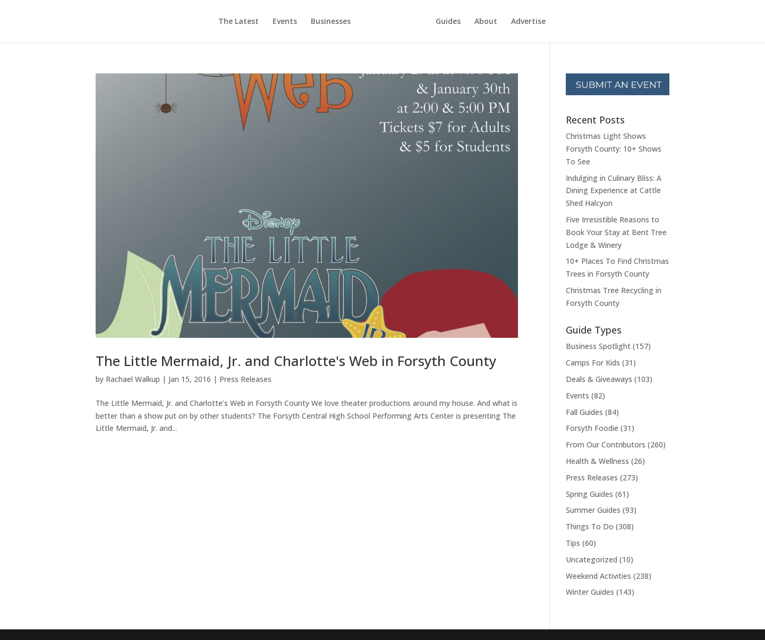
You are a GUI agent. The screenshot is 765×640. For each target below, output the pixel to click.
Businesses (331, 22)
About (485, 22)
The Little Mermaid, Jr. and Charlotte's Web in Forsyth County (296, 360)
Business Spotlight (598, 346)
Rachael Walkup (133, 379)
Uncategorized (591, 559)
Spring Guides (589, 494)
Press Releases (245, 379)
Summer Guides (593, 510)
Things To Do (590, 526)
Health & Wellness (597, 461)
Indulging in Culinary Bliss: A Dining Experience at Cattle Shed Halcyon (613, 191)
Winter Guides (590, 592)
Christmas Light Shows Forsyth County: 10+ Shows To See (613, 149)
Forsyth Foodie (592, 428)
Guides (448, 22)
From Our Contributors (605, 444)
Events (285, 22)
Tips (573, 543)
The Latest (238, 22)
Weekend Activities (598, 576)
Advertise (528, 22)
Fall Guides (584, 412)
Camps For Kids (593, 363)
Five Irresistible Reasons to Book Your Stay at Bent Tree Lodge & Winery (616, 232)
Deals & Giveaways (599, 379)
